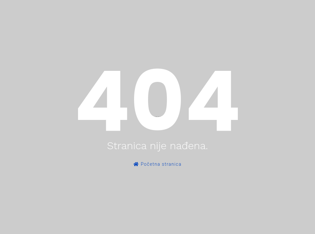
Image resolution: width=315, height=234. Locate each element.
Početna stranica (157, 164)
